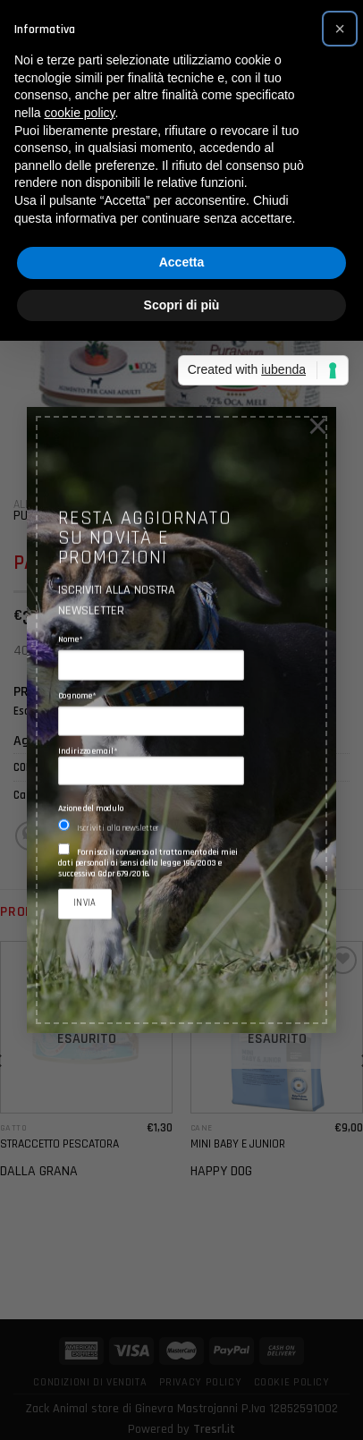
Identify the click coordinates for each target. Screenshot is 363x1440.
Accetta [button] (182, 262)
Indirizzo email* (151, 765)
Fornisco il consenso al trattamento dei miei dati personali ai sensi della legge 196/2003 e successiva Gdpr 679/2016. (148, 864)
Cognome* (77, 695)
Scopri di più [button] (182, 305)
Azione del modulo (90, 809)
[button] (339, 28)
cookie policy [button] (79, 113)
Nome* (70, 640)
